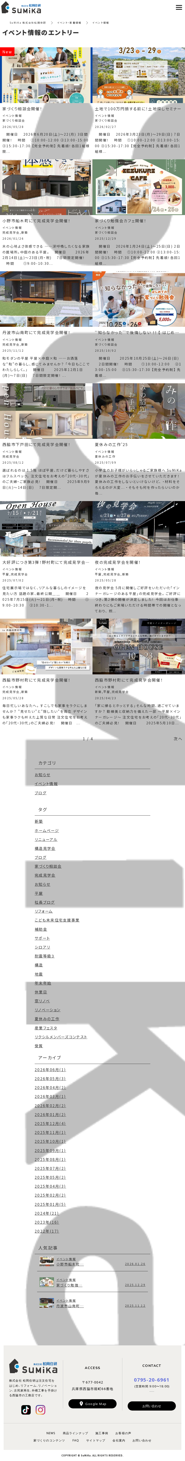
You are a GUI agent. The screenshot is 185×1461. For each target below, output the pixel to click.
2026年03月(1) (51, 1096)
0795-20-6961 (152, 1379)
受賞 (39, 1046)
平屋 (39, 893)
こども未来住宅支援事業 (58, 920)
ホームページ (47, 830)
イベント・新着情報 (69, 22)
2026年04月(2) (51, 1087)
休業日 (41, 992)
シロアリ (43, 947)
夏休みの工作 (48, 1018)
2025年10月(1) (51, 1141)
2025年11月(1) (51, 1132)
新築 (39, 821)
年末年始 (44, 983)
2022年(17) (47, 1231)
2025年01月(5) (51, 1204)
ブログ (41, 793)
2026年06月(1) (51, 1069)
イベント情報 (47, 783)
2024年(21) (47, 1213)
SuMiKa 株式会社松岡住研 (28, 22)
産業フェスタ (47, 1028)
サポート (43, 938)
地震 (39, 974)
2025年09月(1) (51, 1150)
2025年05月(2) (51, 1177)
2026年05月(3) (51, 1078)
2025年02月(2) (51, 1195)
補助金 (41, 929)
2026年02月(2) (51, 1105)
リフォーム (44, 911)
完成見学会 (46, 875)
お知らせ (43, 774)
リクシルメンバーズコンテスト (63, 1037)
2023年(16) (47, 1222)
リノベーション (48, 1010)
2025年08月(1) (51, 1159)
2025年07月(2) (51, 1168)
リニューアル (47, 839)
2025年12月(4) (51, 1123)
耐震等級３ (45, 956)
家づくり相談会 (49, 866)
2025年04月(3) (51, 1186)
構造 (39, 965)
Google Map (95, 1403)
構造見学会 (46, 848)
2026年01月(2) (51, 1114)
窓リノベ (43, 1001)
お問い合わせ (151, 1406)
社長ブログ (45, 902)
